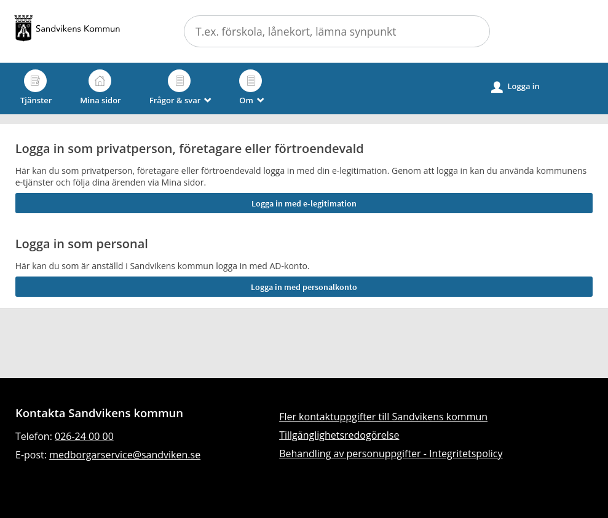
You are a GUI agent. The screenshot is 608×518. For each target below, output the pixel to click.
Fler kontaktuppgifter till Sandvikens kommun (383, 416)
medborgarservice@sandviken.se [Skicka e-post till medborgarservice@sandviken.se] (124, 454)
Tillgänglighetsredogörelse (339, 435)
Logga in (515, 86)
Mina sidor (100, 87)
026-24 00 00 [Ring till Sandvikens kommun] (84, 436)
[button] (473, 31)
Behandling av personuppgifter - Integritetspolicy (390, 453)
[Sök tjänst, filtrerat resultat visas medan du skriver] (337, 31)
